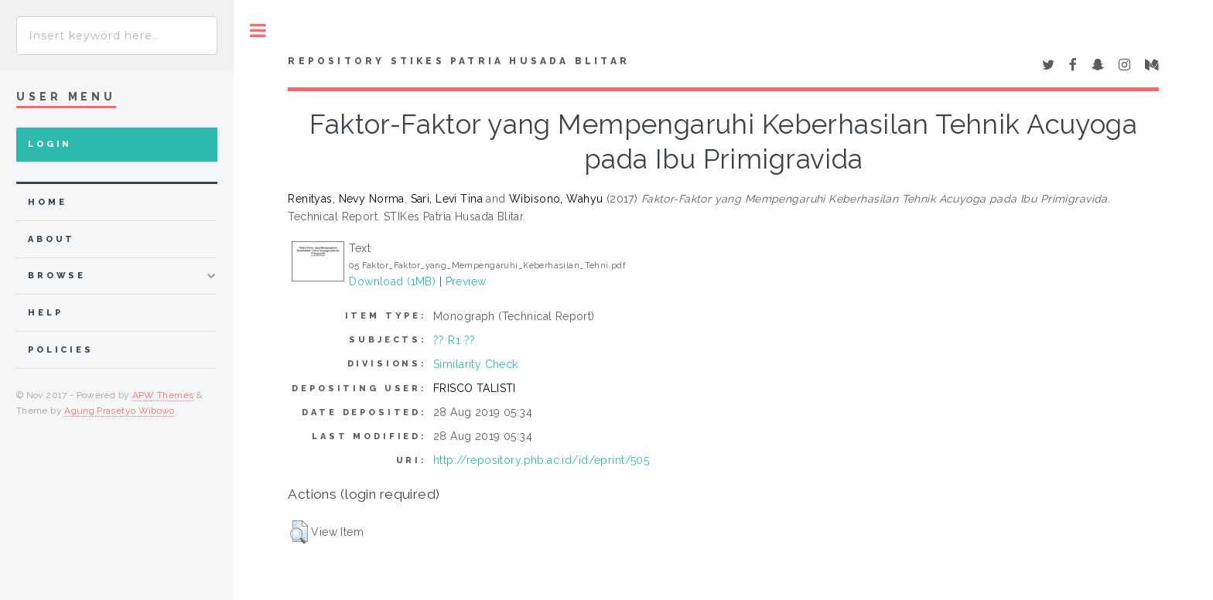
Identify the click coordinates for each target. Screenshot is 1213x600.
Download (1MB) (392, 281)
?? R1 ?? (454, 340)
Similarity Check (475, 364)
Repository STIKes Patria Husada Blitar (459, 61)
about (51, 239)
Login (50, 144)
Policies (61, 350)
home (47, 202)
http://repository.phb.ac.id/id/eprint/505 (541, 460)
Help (45, 313)
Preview (466, 281)
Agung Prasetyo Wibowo (119, 410)
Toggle (258, 30)
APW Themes (163, 395)
